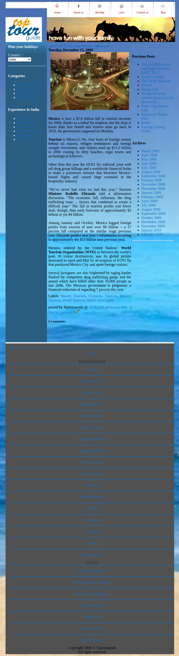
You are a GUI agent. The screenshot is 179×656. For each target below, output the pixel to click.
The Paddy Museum (156, 81)
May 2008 (148, 159)
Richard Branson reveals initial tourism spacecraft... (157, 98)
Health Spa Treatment (92, 594)
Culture (22, 127)
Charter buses (92, 640)
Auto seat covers (92, 629)
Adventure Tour (29, 85)
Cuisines (23, 139)
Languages (25, 135)
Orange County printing (92, 582)
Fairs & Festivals (30, 131)
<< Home (55, 337)
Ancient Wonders (92, 474)
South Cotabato (152, 77)
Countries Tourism (103, 296)
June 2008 (148, 163)
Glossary (92, 369)
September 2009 (153, 213)
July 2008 (148, 168)
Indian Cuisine (92, 462)
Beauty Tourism (73, 296)
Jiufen (145, 123)
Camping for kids (92, 605)
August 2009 (150, 209)
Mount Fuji (149, 89)
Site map (92, 543)
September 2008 (153, 176)
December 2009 (153, 226)
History (22, 118)
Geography (25, 123)
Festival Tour (27, 89)
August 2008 (150, 172)
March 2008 (150, 151)
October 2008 (151, 180)
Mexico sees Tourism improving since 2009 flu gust (79, 46)
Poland (146, 85)
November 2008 (153, 184)
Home (92, 354)
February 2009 (152, 197)
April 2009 (149, 201)
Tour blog (92, 508)
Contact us (92, 532)
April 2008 (149, 155)
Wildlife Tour (27, 97)
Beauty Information (92, 571)
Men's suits (92, 617)
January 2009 (151, 193)
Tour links (92, 520)
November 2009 (153, 222)
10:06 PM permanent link (108, 307)
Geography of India (92, 439)
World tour (92, 485)
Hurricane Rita (92, 555)
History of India (92, 427)
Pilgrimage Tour (29, 93)
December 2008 (153, 188)
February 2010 (152, 234)
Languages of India (92, 451)
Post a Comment (60, 312)
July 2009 (148, 205)
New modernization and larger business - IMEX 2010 (156, 68)
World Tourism (73, 300)
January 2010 (151, 230)
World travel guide (100, 300)
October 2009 (151, 218)
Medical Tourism (92, 497)
